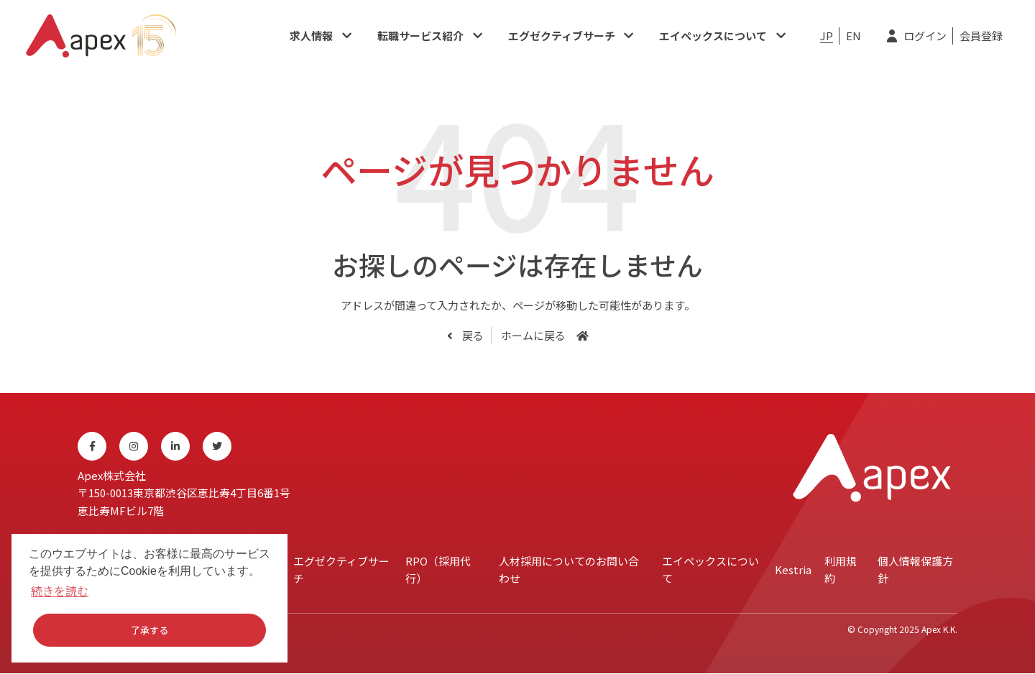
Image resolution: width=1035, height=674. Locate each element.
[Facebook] (92, 446)
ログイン (925, 35)
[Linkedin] (175, 446)
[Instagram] (133, 446)
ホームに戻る (533, 335)
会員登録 (981, 35)
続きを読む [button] (59, 590)
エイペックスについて (713, 35)
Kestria (793, 569)
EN (853, 35)
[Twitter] (217, 446)
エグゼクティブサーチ (561, 35)
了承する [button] (149, 630)
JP (826, 35)
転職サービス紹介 (420, 35)
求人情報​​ (311, 35)
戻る (472, 335)
